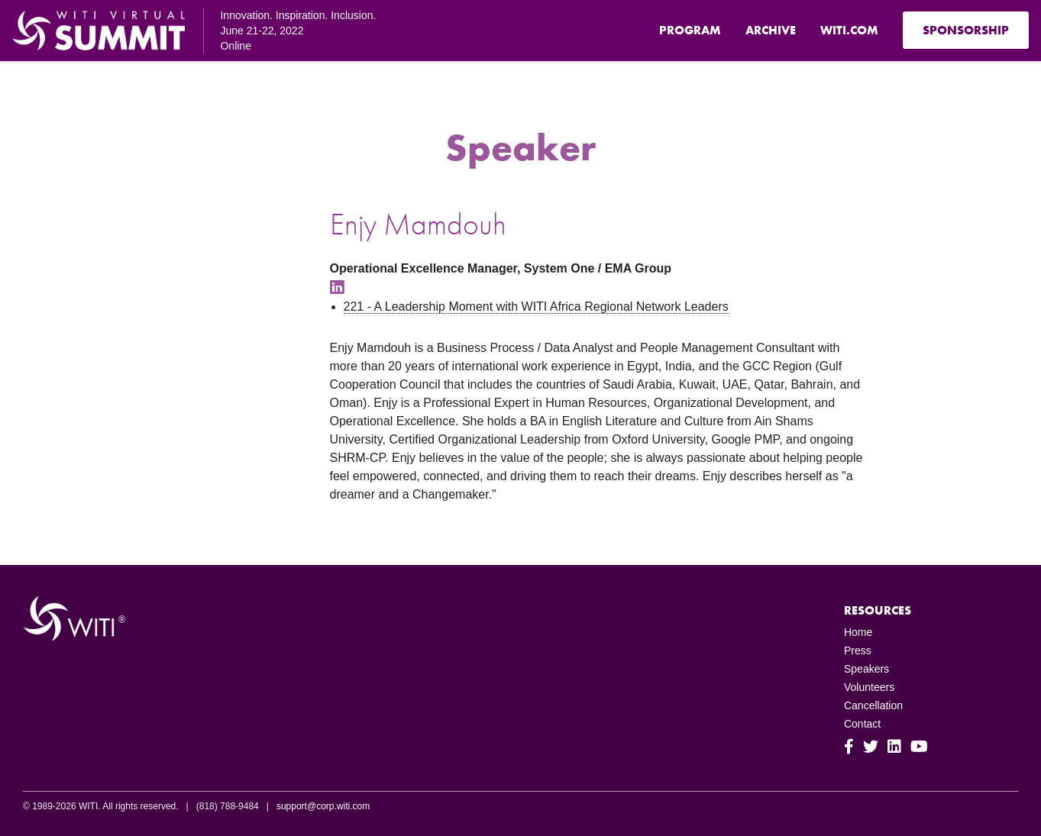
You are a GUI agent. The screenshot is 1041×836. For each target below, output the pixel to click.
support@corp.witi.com (323, 806)
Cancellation (873, 705)
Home (858, 632)
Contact (862, 724)
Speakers (866, 669)
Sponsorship (966, 30)
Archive (770, 30)
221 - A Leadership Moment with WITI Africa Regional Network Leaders (536, 306)
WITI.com (849, 30)
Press (857, 650)
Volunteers (869, 687)
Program (690, 30)
